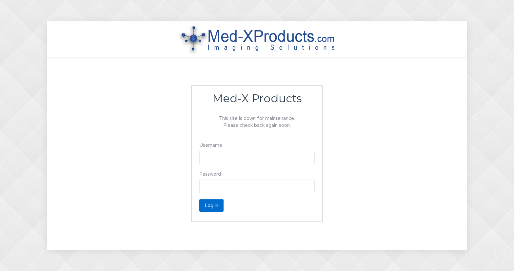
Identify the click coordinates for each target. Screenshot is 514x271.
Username (210, 145)
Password (210, 174)
